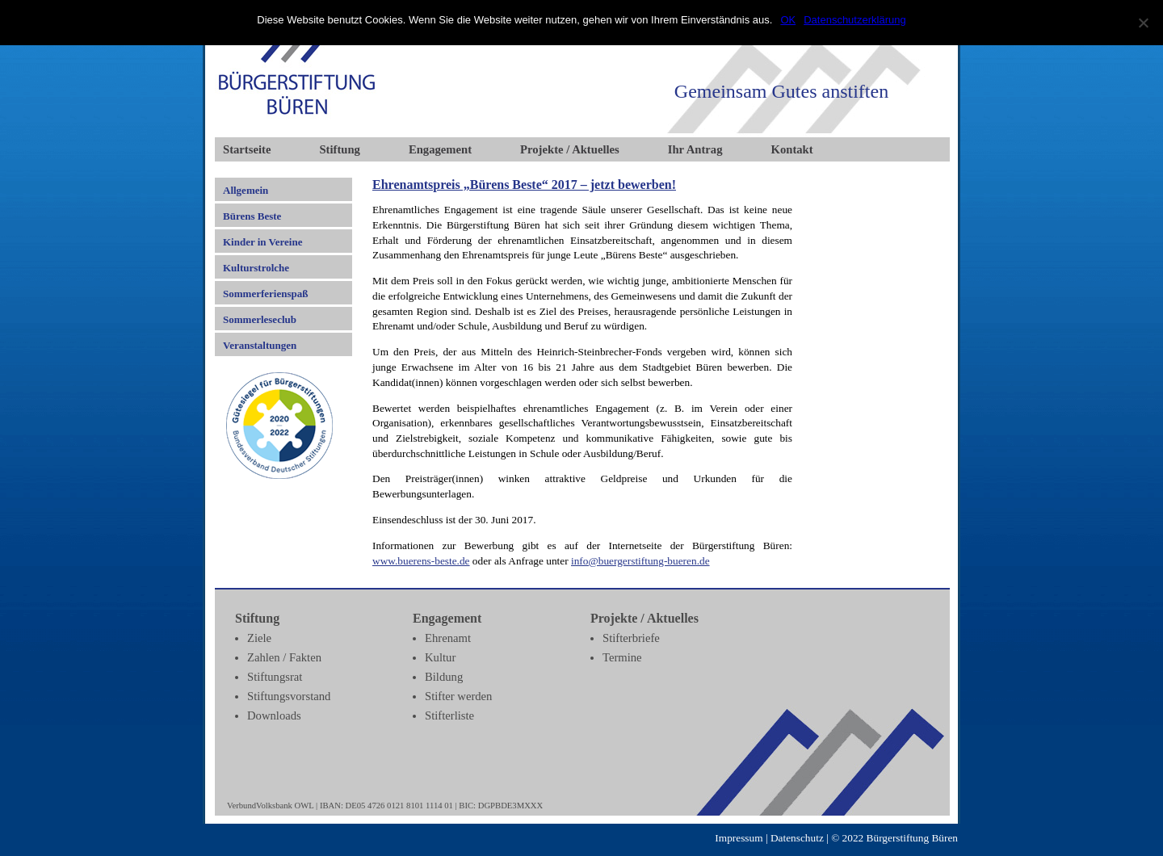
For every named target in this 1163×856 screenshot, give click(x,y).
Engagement (440, 149)
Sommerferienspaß (265, 293)
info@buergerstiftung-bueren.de (640, 561)
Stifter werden (458, 696)
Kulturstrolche (256, 268)
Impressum (738, 838)
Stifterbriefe (631, 638)
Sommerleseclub (259, 319)
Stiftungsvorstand (288, 696)
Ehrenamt (448, 638)
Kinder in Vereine (262, 242)
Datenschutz (797, 838)
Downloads (274, 715)
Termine (622, 657)
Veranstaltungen (259, 345)
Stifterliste (449, 715)
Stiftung (339, 149)
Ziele (259, 638)
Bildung (444, 676)
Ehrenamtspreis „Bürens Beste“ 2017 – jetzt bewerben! (524, 184)
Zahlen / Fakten (284, 657)
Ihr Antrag (695, 149)
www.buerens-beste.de (421, 561)
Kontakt (792, 149)
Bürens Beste (252, 216)
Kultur (440, 657)
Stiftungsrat (274, 676)
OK (788, 20)
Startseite (247, 149)
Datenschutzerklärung (854, 20)
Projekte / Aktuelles (569, 149)
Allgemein (245, 190)
